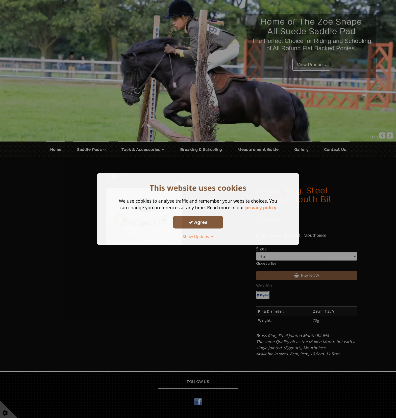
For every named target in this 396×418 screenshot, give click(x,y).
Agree (198, 222)
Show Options (198, 236)
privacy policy (260, 207)
